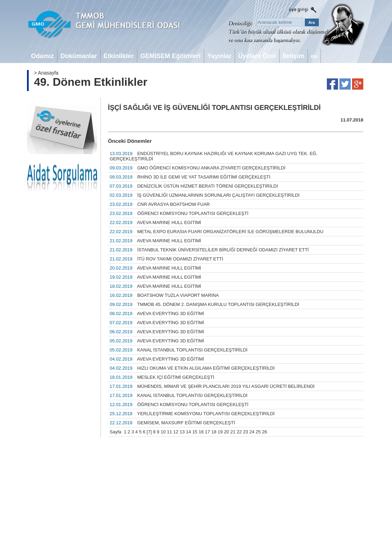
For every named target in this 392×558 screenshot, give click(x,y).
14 (188, 431)
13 (182, 431)
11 (169, 431)
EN (314, 56)
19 (220, 431)
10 (162, 431)
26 (264, 431)
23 (245, 431)
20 (226, 431)
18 (213, 431)
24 (251, 431)
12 (175, 431)
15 (194, 431)
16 (201, 431)
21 (232, 431)
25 (258, 431)
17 (207, 431)
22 (239, 431)
